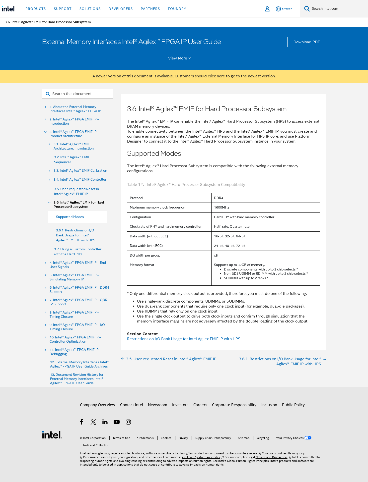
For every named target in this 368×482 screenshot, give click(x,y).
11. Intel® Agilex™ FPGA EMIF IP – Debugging (75, 352)
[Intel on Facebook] (82, 422)
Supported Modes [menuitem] (70, 216)
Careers (200, 404)
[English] (284, 8)
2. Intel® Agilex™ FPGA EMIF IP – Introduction (74, 121)
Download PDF (307, 42)
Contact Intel (131, 404)
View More (180, 58)
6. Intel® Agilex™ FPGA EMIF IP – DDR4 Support (79, 289)
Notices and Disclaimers (272, 457)
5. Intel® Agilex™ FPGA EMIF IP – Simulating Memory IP (74, 277)
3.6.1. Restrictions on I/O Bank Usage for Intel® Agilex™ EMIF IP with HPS (75, 235)
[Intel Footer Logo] (52, 434)
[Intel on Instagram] (129, 422)
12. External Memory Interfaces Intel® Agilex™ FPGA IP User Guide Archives (79, 364)
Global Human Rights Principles (248, 461)
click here (216, 76)
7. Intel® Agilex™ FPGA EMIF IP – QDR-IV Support (79, 302)
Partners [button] (150, 8)
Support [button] (63, 8)
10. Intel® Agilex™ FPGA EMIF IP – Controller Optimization (75, 339)
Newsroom (157, 404)
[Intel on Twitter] (93, 422)
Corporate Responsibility (234, 404)
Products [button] (35, 8)
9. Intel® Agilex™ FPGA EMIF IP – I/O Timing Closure (77, 327)
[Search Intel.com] (339, 9)
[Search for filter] (77, 94)
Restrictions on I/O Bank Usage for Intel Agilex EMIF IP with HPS (183, 338)
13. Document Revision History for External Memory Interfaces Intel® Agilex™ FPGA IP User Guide (76, 379)
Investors (180, 404)
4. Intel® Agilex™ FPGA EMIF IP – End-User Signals (78, 265)
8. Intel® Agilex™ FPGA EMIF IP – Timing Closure (74, 314)
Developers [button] (121, 8)
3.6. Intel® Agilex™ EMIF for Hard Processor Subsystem (79, 204)
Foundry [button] (177, 8)
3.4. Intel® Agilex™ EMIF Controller (80, 179)
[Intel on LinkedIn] (105, 422)
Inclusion (269, 404)
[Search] (307, 8)
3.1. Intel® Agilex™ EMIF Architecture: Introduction (74, 146)
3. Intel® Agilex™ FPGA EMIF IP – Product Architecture (74, 134)
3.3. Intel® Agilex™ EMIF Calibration (80, 170)
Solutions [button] (90, 8)
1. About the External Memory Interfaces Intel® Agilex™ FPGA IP (75, 109)
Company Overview (97, 404)
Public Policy (293, 404)
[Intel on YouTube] (117, 422)
